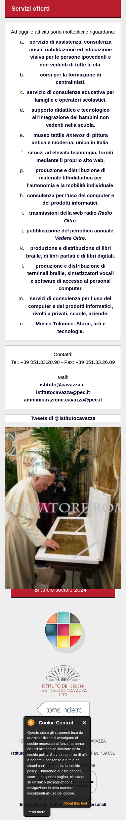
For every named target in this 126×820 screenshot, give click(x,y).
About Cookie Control (30, 722)
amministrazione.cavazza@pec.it (63, 399)
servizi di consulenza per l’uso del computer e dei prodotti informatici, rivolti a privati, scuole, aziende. (70, 305)
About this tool (75, 803)
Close (84, 722)
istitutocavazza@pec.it (63, 392)
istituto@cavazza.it (62, 384)
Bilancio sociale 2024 (60, 590)
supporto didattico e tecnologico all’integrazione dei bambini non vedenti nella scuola (71, 117)
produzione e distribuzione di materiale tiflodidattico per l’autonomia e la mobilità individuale (70, 177)
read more (37, 812)
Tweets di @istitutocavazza (63, 418)
